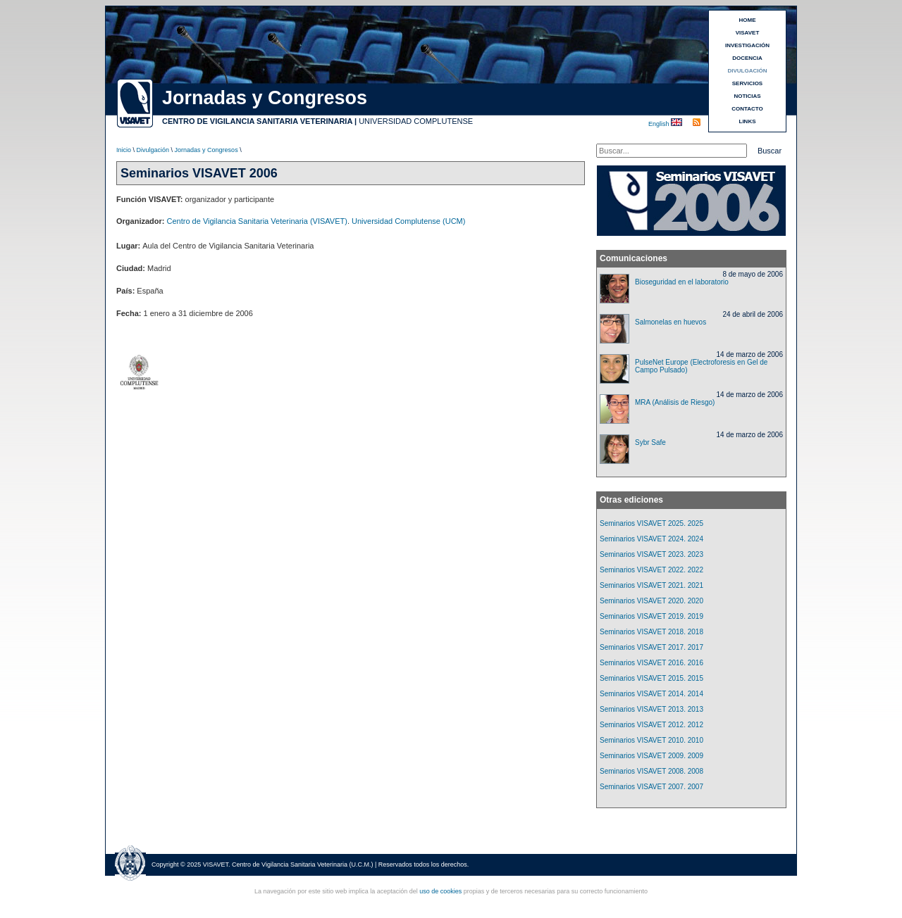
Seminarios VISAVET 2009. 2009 (651, 756)
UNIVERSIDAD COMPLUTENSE (416, 121)
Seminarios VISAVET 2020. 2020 (651, 601)
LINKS (747, 121)
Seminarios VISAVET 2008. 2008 (651, 771)
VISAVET (748, 33)
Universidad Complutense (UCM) (408, 221)
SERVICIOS (747, 83)
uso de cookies (440, 891)
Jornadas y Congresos (206, 149)
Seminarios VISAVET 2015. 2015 (651, 678)
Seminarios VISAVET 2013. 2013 (651, 709)
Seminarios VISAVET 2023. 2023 (651, 554)
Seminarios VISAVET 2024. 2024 (651, 539)
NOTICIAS (747, 96)
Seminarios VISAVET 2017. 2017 (651, 647)
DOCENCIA (747, 58)
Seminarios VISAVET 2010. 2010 (651, 740)
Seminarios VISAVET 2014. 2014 (651, 694)
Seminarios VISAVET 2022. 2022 (651, 570)
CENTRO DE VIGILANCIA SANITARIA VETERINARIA (257, 121)
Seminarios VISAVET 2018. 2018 (651, 632)
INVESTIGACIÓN (747, 45)
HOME (747, 20)
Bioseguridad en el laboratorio (682, 282)
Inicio (123, 149)
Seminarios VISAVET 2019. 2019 (651, 616)
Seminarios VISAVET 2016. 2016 (651, 663)
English (659, 123)
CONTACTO (747, 109)
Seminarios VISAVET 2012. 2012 (651, 725)
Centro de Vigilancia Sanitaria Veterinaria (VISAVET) (257, 221)
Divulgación (153, 149)
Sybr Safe (650, 442)
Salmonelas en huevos (670, 322)
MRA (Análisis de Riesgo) (675, 402)
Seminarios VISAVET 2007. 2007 (651, 787)
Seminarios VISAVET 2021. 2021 (651, 585)
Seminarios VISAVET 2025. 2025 (651, 523)
